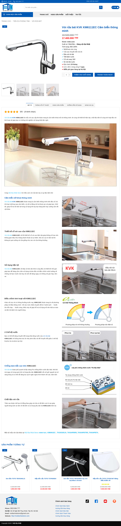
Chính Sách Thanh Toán (63, 513)
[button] (115, 7)
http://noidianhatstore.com (20, 516)
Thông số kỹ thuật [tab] (42, 105)
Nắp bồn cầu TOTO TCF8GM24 (45, 478)
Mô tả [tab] (30, 105)
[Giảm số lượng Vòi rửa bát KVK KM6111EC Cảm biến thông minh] (63, 75)
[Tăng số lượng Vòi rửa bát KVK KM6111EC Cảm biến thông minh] (69, 75)
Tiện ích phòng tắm (21, 21)
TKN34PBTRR (83, 432)
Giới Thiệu (69, 14)
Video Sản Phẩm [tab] (58, 105)
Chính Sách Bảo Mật (62, 511)
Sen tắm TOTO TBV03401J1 (15, 478)
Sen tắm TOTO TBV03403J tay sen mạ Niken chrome (76, 479)
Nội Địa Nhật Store (31, 432)
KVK (13, 117)
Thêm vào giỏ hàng (82, 75)
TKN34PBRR (72, 432)
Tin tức (78, 14)
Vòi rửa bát (37, 21)
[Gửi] (101, 7)
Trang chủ (44, 14)
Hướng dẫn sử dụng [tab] (74, 105)
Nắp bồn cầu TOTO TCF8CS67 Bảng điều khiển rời (105, 479)
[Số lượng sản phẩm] (66, 75)
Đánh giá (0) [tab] (89, 105)
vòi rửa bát (46, 336)
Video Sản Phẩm (57, 14)
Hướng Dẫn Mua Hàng (62, 508)
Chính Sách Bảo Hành (62, 506)
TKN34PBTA (93, 432)
